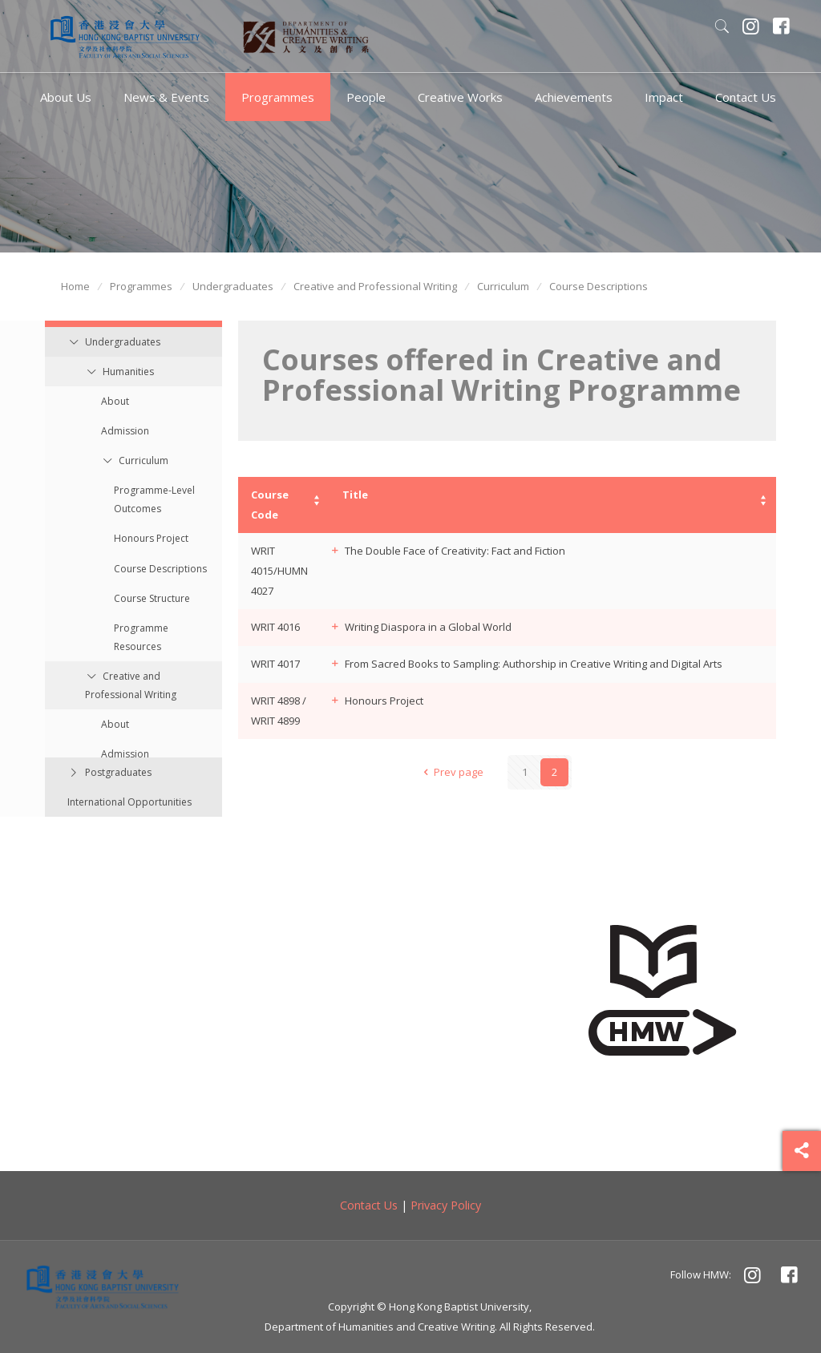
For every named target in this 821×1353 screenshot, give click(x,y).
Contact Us (369, 1205)
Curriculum (503, 286)
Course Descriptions (598, 286)
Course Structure (152, 598)
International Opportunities (129, 802)
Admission (125, 431)
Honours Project (151, 538)
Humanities (128, 371)
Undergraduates (232, 286)
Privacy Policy (445, 1205)
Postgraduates (118, 772)
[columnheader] (284, 505)
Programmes (141, 286)
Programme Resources (141, 637)
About (115, 401)
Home (75, 286)
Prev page (451, 772)
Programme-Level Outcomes (154, 499)
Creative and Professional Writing (375, 286)
